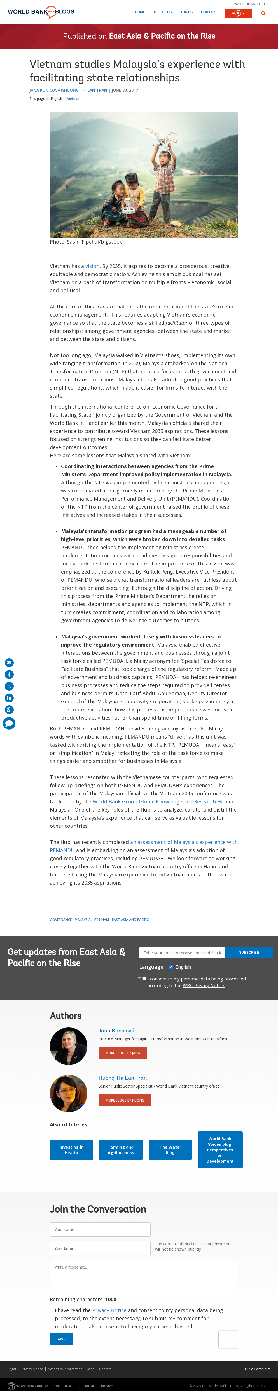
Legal (12, 1369)
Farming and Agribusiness (121, 1149)
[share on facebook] (9, 674)
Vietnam (73, 98)
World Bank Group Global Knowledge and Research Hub (160, 801)
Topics (186, 12)
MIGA (89, 1385)
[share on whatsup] (9, 709)
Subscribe (249, 952)
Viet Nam (101, 919)
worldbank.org (251, 4)
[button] (263, 13)
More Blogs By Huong (125, 1100)
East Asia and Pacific (130, 919)
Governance (61, 919)
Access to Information (65, 1369)
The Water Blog (170, 1149)
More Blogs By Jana (123, 1053)
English (56, 98)
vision (92, 266)
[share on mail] (9, 662)
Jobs (90, 1369)
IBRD (56, 1385)
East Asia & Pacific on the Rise (162, 37)
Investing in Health (71, 1149)
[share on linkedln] (9, 698)
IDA (68, 1385)
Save (61, 1339)
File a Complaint (257, 1369)
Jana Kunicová (44, 90)
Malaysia (83, 919)
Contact (209, 12)
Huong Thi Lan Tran (85, 90)
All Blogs (162, 12)
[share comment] (9, 723)
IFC (78, 1385)
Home (140, 12)
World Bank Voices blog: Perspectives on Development (220, 1150)
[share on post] (9, 686)
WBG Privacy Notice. (204, 985)
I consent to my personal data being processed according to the (197, 982)
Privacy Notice (109, 1310)
